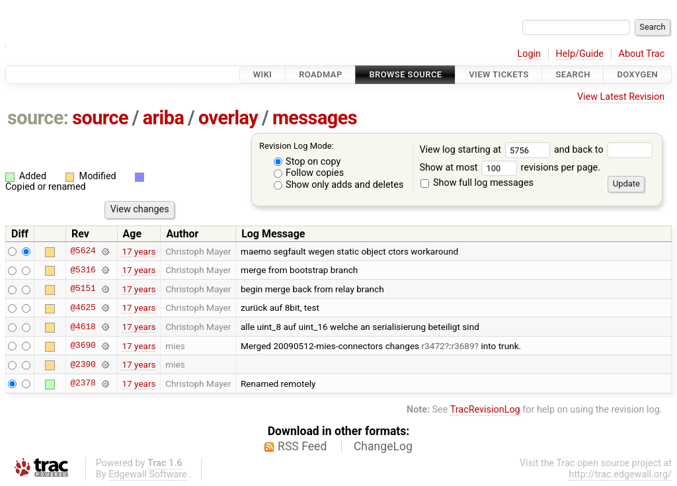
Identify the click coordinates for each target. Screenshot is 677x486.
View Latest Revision (620, 96)
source (100, 117)
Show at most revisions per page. (509, 167)
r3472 (433, 346)
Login (529, 54)
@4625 (82, 307)
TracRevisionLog (485, 409)
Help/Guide (580, 54)
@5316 (82, 270)
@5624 (82, 251)
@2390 (82, 364)
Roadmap (320, 74)
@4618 (82, 327)
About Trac (642, 54)
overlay (228, 117)
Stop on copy (307, 161)
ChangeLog (383, 446)
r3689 (462, 346)
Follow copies (309, 173)
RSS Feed (302, 446)
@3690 (82, 346)
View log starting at (486, 149)
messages (314, 117)
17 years (138, 251)
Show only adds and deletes (339, 184)
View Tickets (498, 74)
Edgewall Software (147, 474)
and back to (603, 149)
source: (38, 117)
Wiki (262, 74)
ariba (163, 117)
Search (572, 74)
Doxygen (637, 74)
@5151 (82, 289)
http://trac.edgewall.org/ (620, 474)
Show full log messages (477, 182)
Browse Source (405, 74)
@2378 (82, 383)
